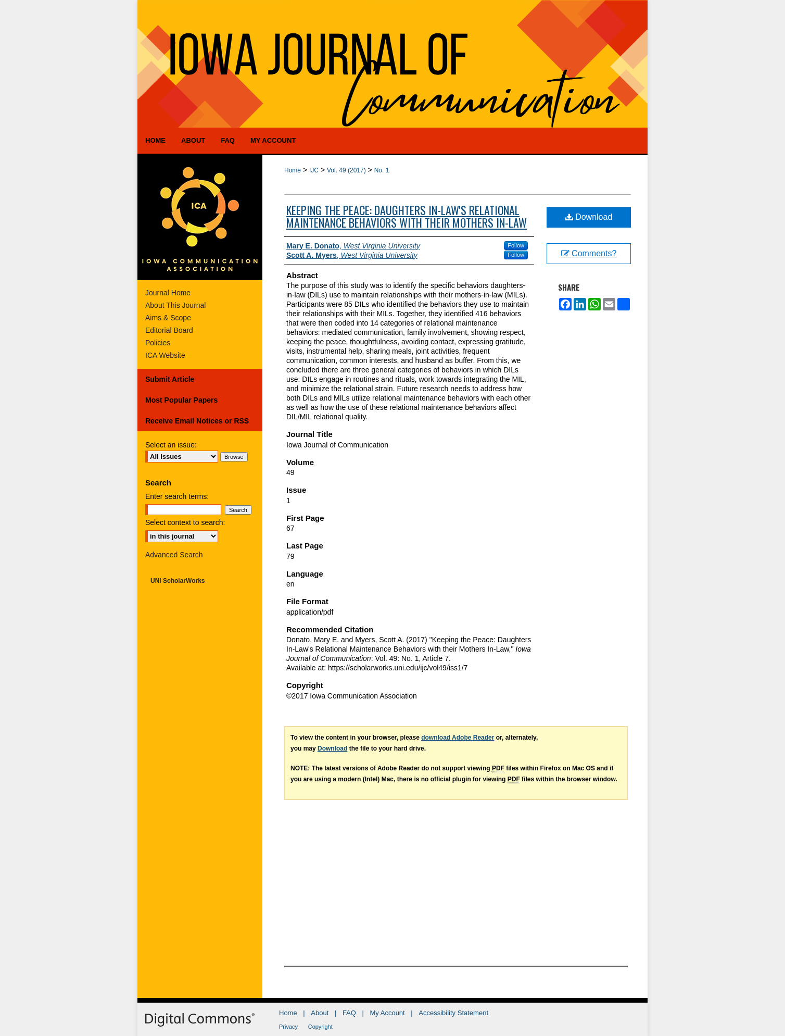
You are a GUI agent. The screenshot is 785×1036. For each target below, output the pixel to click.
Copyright (320, 1026)
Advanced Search (174, 555)
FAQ (349, 1013)
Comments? (589, 253)
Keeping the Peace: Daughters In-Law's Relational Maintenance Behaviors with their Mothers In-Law (406, 216)
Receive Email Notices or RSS (197, 421)
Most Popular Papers (181, 400)
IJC (314, 170)
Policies (157, 343)
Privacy (288, 1026)
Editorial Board (169, 330)
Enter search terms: (177, 496)
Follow (516, 245)
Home (292, 170)
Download (589, 217)
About (319, 1013)
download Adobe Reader (457, 737)
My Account (387, 1013)
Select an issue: (171, 445)
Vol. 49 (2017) (346, 170)
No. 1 (381, 170)
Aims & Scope (168, 318)
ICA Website (165, 355)
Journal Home (168, 293)
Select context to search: (185, 522)
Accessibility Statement (453, 1013)
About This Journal (175, 305)
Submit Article (169, 379)
